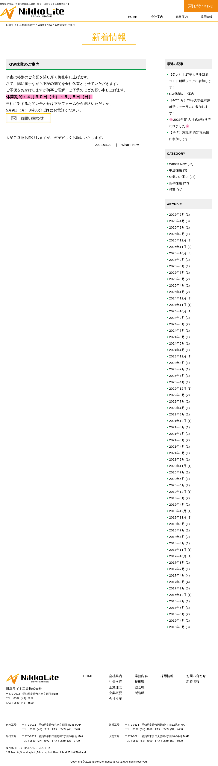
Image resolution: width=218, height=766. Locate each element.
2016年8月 (177, 607)
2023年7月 (177, 369)
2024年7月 (177, 330)
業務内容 (141, 676)
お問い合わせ (200, 6)
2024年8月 (177, 324)
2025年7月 (177, 272)
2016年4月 (177, 620)
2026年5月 (177, 214)
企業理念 (115, 687)
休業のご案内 (179, 177)
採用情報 (167, 676)
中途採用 (175, 170)
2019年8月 (177, 498)
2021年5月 (177, 440)
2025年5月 (177, 279)
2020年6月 (177, 479)
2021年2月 (177, 459)
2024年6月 (177, 337)
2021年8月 (177, 427)
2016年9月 (177, 601)
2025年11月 (178, 247)
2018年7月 (177, 530)
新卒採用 (175, 183)
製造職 (140, 693)
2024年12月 (178, 298)
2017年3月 (177, 582)
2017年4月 (177, 575)
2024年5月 (177, 343)
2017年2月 (177, 588)
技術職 (140, 681)
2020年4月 (177, 485)
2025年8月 (177, 266)
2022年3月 (177, 414)
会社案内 (115, 676)
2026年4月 (177, 221)
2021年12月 (178, 421)
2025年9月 (177, 259)
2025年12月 (178, 240)
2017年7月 (177, 569)
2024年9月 (177, 317)
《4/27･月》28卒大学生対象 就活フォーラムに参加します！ (189, 106)
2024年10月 (178, 311)
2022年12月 (178, 388)
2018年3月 (177, 543)
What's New (130, 144)
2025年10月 (178, 253)
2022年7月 (177, 401)
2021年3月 (177, 453)
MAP (78, 724)
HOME (88, 676)
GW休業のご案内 (181, 94)
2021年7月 (177, 433)
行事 (172, 189)
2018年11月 (178, 517)
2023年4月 (177, 382)
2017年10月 (178, 556)
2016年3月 (177, 627)
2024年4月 (177, 350)
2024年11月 (178, 305)
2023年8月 (177, 363)
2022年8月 (177, 395)
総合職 (140, 687)
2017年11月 (178, 549)
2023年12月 (178, 356)
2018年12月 (178, 511)
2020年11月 (178, 466)
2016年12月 (178, 595)
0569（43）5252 (23, 698)
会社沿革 (115, 698)
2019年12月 (178, 491)
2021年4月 (177, 446)
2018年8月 (177, 524)
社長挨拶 (115, 681)
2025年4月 (177, 285)
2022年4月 (177, 408)
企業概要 (115, 693)
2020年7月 (177, 472)
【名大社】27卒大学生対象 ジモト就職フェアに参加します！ (190, 81)
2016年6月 (177, 614)
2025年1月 (177, 292)
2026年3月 (177, 227)
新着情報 (192, 681)
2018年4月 (177, 537)
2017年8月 (177, 562)
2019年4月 (177, 504)
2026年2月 (177, 234)
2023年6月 (177, 375)
